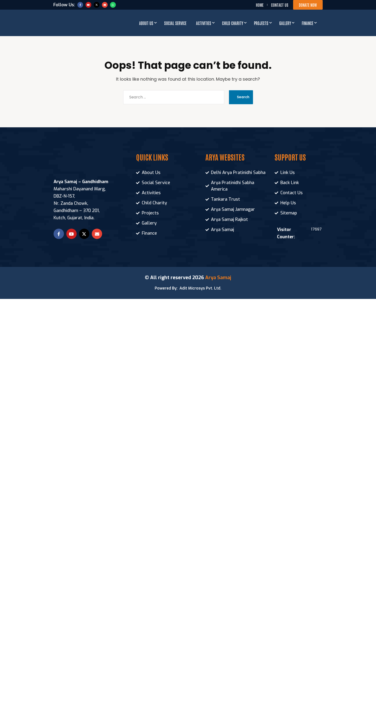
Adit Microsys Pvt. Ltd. (200, 288)
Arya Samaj (218, 277)
